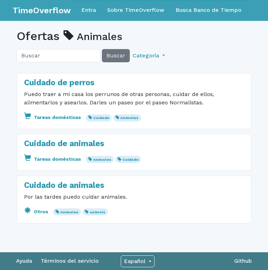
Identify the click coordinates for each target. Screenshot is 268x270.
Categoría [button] (147, 55)
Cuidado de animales (64, 143)
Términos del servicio (70, 260)
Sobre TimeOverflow (135, 10)
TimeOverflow (42, 10)
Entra (88, 10)
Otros (37, 211)
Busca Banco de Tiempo (208, 10)
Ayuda (24, 260)
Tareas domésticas (53, 117)
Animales (129, 118)
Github (243, 260)
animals (97, 212)
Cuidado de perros (59, 82)
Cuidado (101, 118)
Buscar (115, 55)
